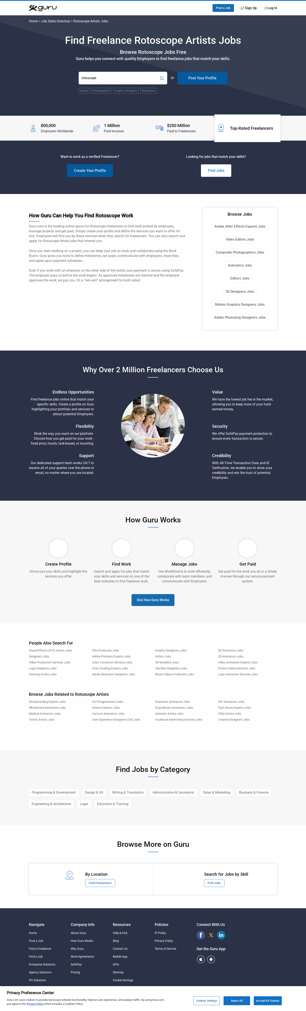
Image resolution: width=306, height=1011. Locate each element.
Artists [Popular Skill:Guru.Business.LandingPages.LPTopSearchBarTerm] (84, 90)
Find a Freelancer (40, 948)
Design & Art (94, 792)
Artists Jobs (163, 656)
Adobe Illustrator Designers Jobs (113, 674)
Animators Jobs (240, 265)
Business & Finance (253, 792)
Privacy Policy (164, 941)
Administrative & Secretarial (173, 792)
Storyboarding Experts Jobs (47, 702)
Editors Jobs (239, 278)
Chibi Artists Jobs (229, 714)
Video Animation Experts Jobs (238, 662)
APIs (116, 964)
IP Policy (160, 933)
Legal (84, 804)
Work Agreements (82, 956)
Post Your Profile (202, 78)
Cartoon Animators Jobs (108, 714)
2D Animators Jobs (230, 656)
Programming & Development (54, 792)
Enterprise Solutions (42, 964)
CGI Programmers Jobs (107, 702)
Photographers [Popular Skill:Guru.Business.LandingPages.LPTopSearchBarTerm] (101, 90)
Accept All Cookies (267, 1000)
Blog (116, 941)
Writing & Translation (128, 792)
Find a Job (36, 956)
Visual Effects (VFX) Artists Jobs (50, 650)
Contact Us (120, 948)
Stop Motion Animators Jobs (174, 708)
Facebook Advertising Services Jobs (178, 720)
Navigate (36, 924)
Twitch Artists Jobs (41, 720)
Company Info (83, 924)
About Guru (78, 933)
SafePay (76, 964)
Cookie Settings (123, 980)
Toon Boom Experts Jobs (234, 708)
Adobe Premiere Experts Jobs (111, 656)
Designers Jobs (39, 656)
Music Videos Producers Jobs (174, 674)
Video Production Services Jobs (49, 662)
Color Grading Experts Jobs (110, 668)
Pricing (75, 972)
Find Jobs (216, 170)
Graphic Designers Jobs (170, 650)
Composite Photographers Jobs (240, 252)
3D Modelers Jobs (167, 662)
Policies (161, 924)
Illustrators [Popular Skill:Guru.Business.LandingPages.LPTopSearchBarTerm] (148, 90)
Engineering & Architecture (51, 804)
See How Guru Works (153, 600)
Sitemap (118, 972)
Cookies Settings (206, 1000)
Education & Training (112, 804)
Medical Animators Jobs (45, 714)
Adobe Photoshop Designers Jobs (240, 317)
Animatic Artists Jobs (169, 714)
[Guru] (43, 8)
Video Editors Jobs (240, 239)
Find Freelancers (100, 883)
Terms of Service (165, 948)
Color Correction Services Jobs (112, 662)
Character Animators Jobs (172, 702)
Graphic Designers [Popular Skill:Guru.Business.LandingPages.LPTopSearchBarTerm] (126, 90)
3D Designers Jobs (240, 291)
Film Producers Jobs (105, 650)
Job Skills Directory (55, 21)
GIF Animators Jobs (231, 702)
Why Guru (77, 948)
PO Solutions (37, 980)
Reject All (237, 1000)
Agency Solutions (40, 972)
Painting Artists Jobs (43, 674)
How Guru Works (82, 941)
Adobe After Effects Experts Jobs (239, 226)
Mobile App (120, 956)
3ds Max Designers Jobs (171, 668)
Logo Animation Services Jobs (238, 674)
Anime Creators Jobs (106, 708)
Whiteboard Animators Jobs (47, 708)
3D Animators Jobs (230, 650)
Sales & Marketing (216, 792)
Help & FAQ (120, 933)
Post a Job (223, 8)
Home (33, 21)
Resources (122, 924)
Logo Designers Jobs (43, 668)
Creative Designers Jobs (234, 720)
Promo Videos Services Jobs (236, 668)
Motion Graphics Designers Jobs (240, 304)
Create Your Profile (90, 170)
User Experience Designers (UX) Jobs (116, 720)
